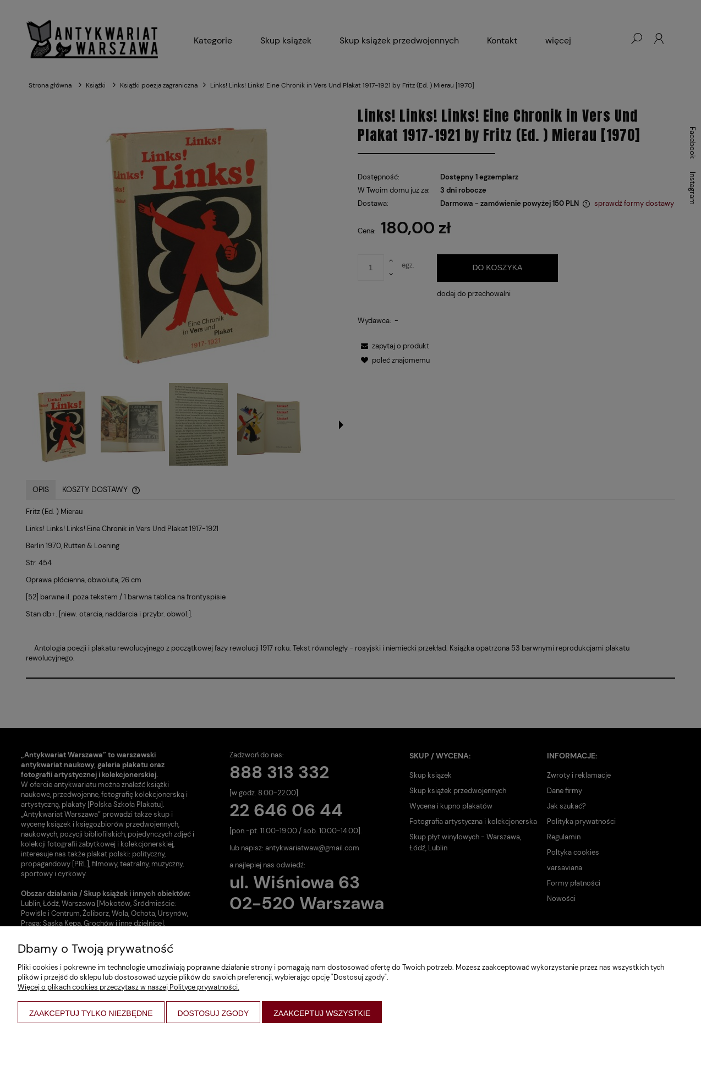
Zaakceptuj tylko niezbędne (91, 1013)
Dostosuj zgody (213, 1013)
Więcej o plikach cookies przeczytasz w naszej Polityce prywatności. (128, 987)
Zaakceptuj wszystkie (321, 1013)
